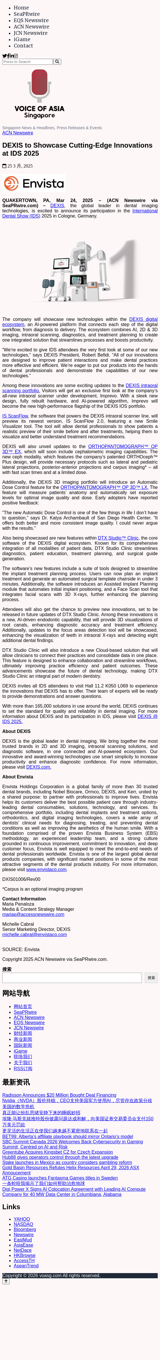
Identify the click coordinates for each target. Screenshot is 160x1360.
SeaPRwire (27, 14)
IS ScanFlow (15, 416)
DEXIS (57, 205)
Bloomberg (25, 1229)
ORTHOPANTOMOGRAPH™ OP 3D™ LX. (105, 487)
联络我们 (23, 1056)
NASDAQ (23, 1224)
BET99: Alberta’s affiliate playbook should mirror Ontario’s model (67, 1136)
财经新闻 (23, 1033)
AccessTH (24, 1260)
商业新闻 (23, 1039)
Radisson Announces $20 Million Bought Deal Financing (59, 1095)
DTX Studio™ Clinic (118, 538)
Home (21, 8)
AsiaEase (23, 1245)
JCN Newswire (31, 33)
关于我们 (23, 1062)
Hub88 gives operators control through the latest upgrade (60, 1157)
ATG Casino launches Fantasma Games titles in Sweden (60, 1178)
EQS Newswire (31, 20)
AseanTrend (26, 1265)
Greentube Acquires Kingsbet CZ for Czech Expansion (57, 1152)
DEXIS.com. (38, 767)
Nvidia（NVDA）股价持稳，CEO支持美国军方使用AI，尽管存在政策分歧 (77, 1100)
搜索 (6, 969)
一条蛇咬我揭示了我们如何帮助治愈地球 (43, 1183)
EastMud (23, 1239)
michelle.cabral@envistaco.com (34, 934)
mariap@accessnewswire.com (33, 914)
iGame (22, 39)
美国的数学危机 (18, 1106)
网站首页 (23, 1006)
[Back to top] (6, 1281)
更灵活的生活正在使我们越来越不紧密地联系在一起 (55, 1130)
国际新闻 (23, 1045)
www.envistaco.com (46, 869)
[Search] (57, 62)
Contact (23, 46)
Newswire (24, 1234)
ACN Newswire (31, 27)
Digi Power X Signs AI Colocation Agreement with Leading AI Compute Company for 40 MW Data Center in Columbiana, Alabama (74, 1192)
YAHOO (22, 1219)
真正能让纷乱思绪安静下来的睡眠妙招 (41, 1112)
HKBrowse (25, 1255)
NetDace (23, 1250)
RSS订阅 (23, 1068)
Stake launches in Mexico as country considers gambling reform (67, 1162)
